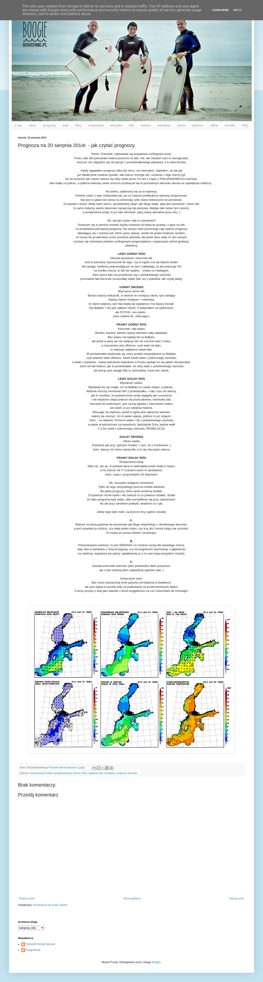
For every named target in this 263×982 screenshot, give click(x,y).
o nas (18, 125)
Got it (237, 10)
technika (116, 125)
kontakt (230, 125)
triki (131, 125)
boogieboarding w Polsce (67, 773)
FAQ (245, 125)
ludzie (181, 125)
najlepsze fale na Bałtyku (101, 773)
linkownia (164, 125)
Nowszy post (26, 898)
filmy (78, 125)
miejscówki (96, 125)
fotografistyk (33, 950)
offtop (214, 125)
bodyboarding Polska (41, 773)
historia (146, 125)
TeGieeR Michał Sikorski (40, 944)
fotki (66, 125)
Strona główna (131, 898)
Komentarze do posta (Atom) (50, 905)
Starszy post (236, 898)
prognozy (49, 125)
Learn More (220, 10)
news (32, 125)
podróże (198, 125)
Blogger (156, 962)
